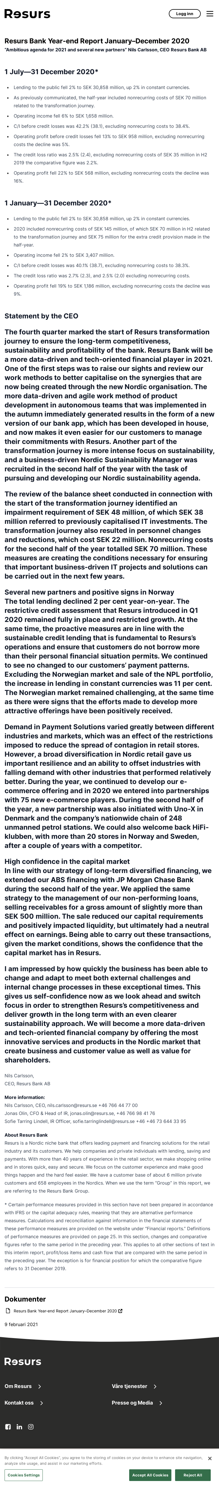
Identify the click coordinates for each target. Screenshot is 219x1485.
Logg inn (184, 13)
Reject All (193, 1478)
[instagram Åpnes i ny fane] (30, 1426)
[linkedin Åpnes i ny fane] (19, 1426)
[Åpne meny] (209, 13)
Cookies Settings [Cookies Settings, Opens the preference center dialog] (24, 1478)
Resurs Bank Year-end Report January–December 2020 (68, 1310)
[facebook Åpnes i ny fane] (8, 1426)
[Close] (210, 1461)
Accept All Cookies (150, 1478)
